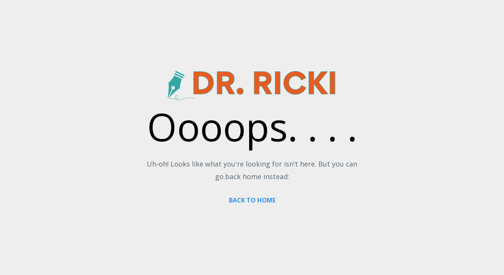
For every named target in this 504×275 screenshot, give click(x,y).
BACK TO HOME (252, 200)
